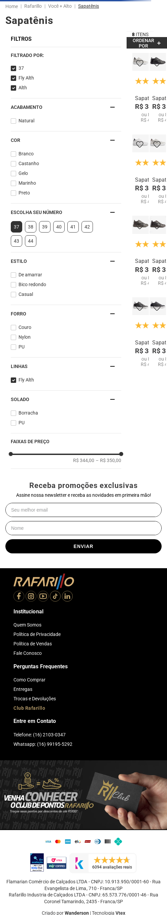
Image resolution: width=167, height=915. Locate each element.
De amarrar (30, 274)
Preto (24, 192)
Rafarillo (33, 6)
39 (44, 227)
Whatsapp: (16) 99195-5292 (42, 744)
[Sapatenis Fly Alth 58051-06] (157, 169)
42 (87, 227)
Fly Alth (26, 78)
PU (22, 346)
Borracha (28, 413)
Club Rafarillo (29, 708)
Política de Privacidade (37, 634)
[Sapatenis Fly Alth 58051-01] (157, 332)
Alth (23, 87)
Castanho (29, 163)
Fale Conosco (27, 653)
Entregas (22, 689)
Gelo (23, 173)
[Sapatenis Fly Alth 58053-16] (157, 251)
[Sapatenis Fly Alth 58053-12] (157, 88)
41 (73, 227)
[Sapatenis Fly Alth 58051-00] (140, 169)
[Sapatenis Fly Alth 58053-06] (140, 88)
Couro (25, 327)
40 (59, 227)
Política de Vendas (32, 643)
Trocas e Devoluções (34, 698)
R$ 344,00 (83, 460)
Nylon (25, 337)
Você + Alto (60, 6)
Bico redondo (32, 284)
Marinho (27, 183)
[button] (66, 55)
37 (21, 68)
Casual (26, 294)
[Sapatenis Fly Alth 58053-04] (140, 332)
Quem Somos (27, 625)
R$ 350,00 (108, 460)
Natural (26, 120)
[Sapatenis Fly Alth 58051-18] (140, 251)
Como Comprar (29, 679)
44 (30, 241)
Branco (26, 153)
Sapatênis (88, 6)
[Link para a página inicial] (13, 6)
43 (16, 241)
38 (30, 227)
